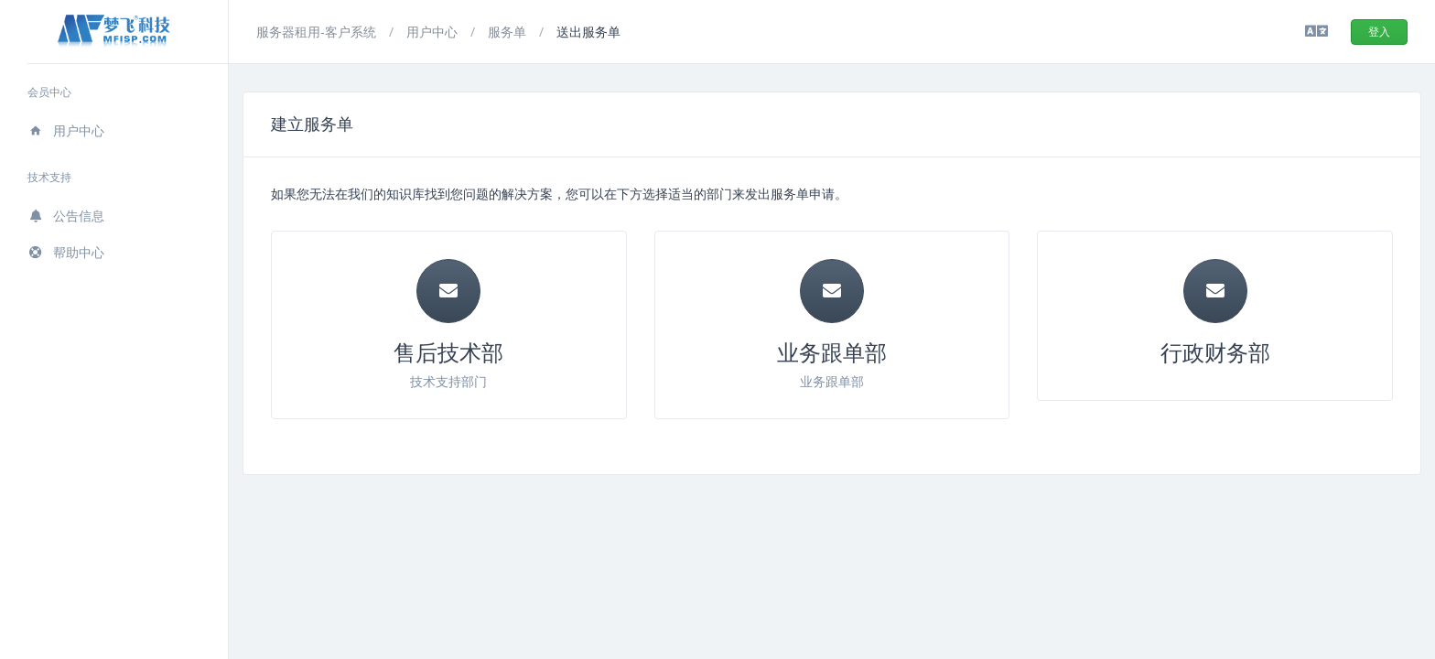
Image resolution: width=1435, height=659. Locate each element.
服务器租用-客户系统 (318, 31)
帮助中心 (65, 252)
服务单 (509, 31)
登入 (1379, 31)
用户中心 (65, 130)
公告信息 (65, 215)
